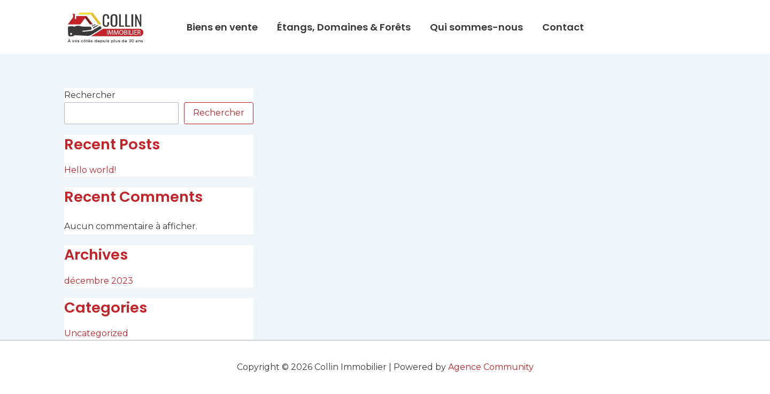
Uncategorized (96, 333)
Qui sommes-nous (476, 27)
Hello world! (90, 170)
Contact (563, 27)
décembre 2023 (98, 281)
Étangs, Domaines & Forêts (344, 27)
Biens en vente (222, 27)
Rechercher (90, 95)
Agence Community (491, 367)
